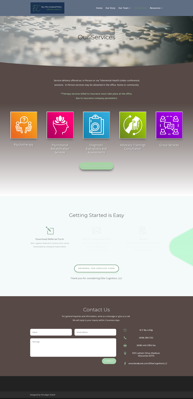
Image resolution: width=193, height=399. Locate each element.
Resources (155, 8)
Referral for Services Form (96, 268)
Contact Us (96, 310)
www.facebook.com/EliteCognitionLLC (147, 363)
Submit (109, 361)
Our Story (110, 8)
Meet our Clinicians (97, 166)
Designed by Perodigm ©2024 (42, 395)
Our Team (124, 8)
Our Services (140, 8)
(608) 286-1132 (146, 338)
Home (99, 8)
